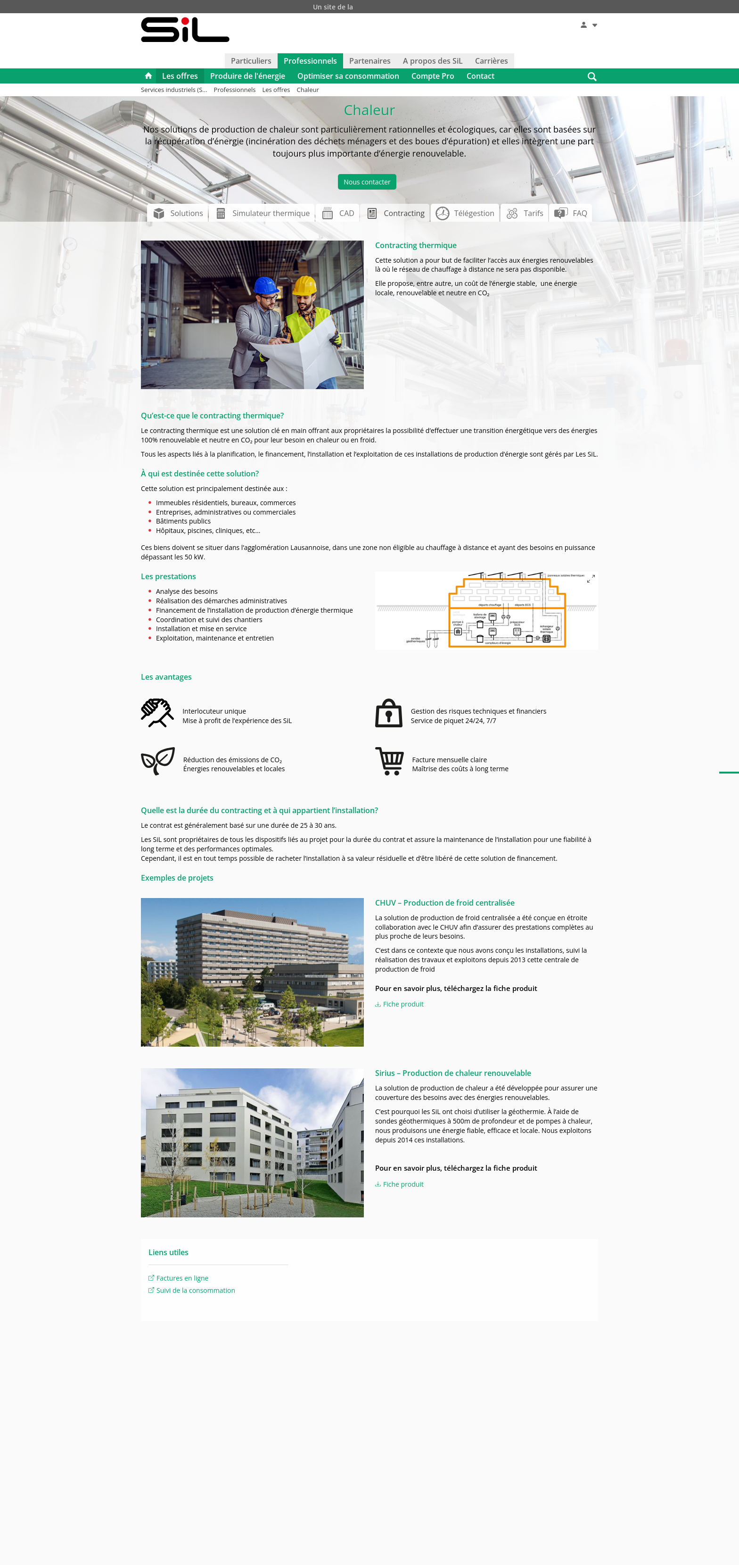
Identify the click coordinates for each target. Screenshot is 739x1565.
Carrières (491, 62)
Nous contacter (367, 182)
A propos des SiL (433, 62)
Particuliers (251, 62)
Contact (480, 77)
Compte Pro (432, 77)
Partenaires (370, 62)
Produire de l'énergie (247, 77)
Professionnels (310, 62)
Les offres (180, 77)
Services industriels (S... (174, 90)
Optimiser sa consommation (348, 77)
